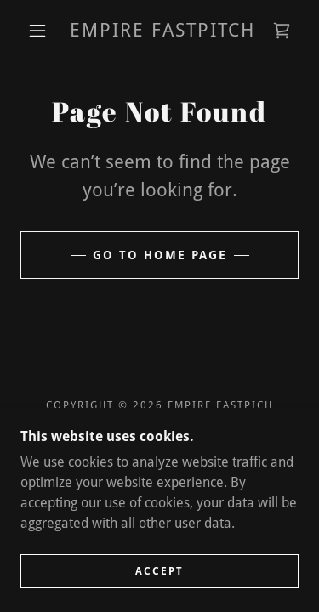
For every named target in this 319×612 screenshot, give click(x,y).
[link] (162, 31)
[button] (37, 31)
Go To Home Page (160, 255)
